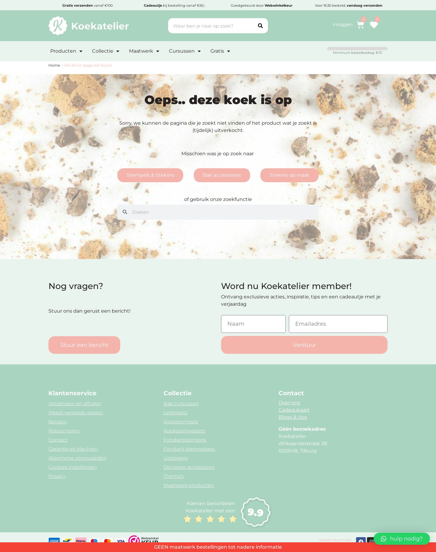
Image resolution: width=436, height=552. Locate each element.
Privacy (56, 476)
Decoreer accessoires (189, 467)
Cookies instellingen (72, 467)
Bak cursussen (181, 403)
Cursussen (185, 51)
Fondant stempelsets (189, 449)
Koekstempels (181, 422)
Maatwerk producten (189, 485)
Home (54, 65)
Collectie (105, 51)
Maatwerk (144, 51)
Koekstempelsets (184, 431)
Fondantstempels (185, 440)
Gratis (220, 51)
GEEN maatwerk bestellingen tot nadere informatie (218, 547)
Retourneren (64, 431)
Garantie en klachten (73, 449)
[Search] (260, 25)
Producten (66, 51)
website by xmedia (335, 540)
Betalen (57, 422)
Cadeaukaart (294, 410)
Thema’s (174, 476)
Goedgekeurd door (261, 5)
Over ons (289, 403)
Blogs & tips (293, 417)
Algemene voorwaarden (77, 458)
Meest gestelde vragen (75, 413)
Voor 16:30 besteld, (348, 5)
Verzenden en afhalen (74, 403)
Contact (57, 440)
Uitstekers (176, 458)
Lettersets (175, 413)
